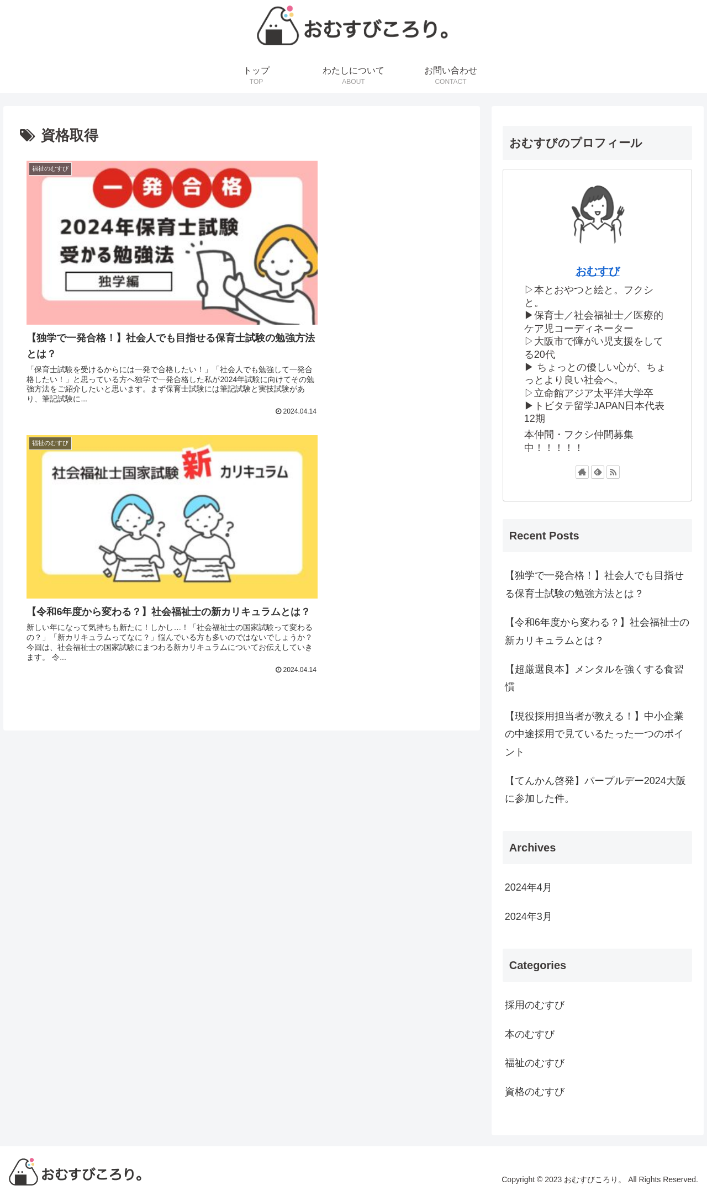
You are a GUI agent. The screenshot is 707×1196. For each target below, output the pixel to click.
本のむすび (530, 1034)
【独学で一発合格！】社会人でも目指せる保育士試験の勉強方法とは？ (594, 584)
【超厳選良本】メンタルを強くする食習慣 (594, 678)
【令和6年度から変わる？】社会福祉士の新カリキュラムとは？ (597, 631)
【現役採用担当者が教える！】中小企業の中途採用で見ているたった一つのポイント (594, 734)
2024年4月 (528, 887)
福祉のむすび (534, 1062)
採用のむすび (534, 1004)
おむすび (598, 271)
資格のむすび (534, 1091)
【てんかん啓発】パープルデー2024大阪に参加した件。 (595, 789)
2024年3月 (528, 916)
